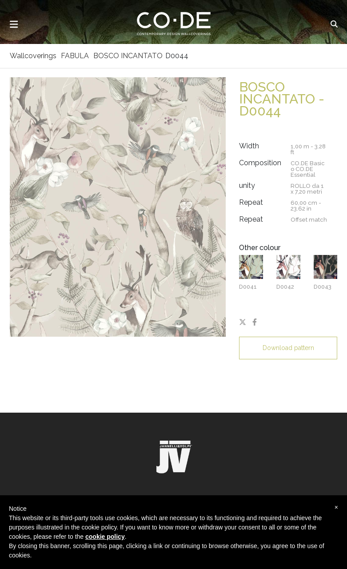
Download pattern (288, 347)
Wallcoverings (33, 56)
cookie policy (105, 536)
